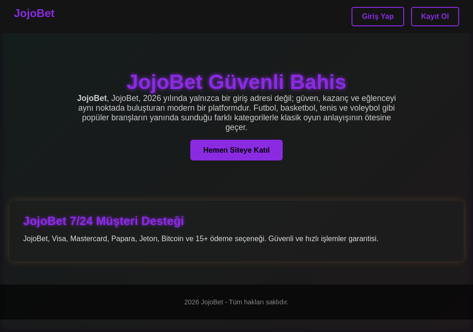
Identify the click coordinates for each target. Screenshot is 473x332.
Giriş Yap (378, 16)
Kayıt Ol (435, 16)
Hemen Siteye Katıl (236, 150)
